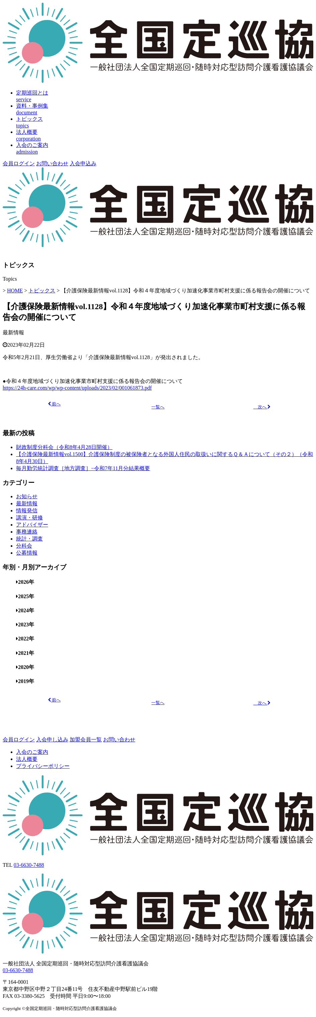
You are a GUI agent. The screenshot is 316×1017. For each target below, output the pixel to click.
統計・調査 (29, 539)
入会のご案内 (32, 752)
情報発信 (26, 510)
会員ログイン (19, 163)
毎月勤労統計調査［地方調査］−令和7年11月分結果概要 (83, 468)
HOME (15, 290)
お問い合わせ (52, 163)
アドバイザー (32, 524)
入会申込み (83, 163)
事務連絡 (26, 531)
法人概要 (26, 759)
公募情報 (26, 553)
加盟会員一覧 (86, 739)
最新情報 (13, 332)
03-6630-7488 (29, 865)
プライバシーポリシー (43, 766)
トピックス (41, 290)
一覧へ (157, 407)
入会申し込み (52, 739)
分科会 (24, 546)
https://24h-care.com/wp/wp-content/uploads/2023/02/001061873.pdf (77, 388)
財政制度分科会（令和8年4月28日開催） (64, 447)
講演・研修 (29, 517)
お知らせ (26, 496)
